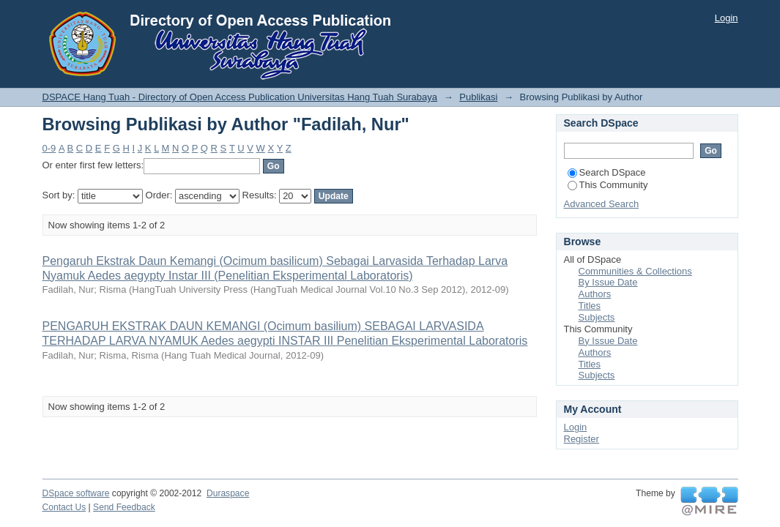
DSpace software (76, 493)
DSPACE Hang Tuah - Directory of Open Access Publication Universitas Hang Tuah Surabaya (240, 96)
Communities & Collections (635, 271)
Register (581, 438)
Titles (590, 305)
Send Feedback (124, 507)
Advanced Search (601, 203)
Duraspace (228, 493)
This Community (608, 184)
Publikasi (478, 96)
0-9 (49, 148)
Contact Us (64, 507)
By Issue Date (608, 282)
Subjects (597, 317)
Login (726, 17)
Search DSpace (607, 172)
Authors (595, 293)
